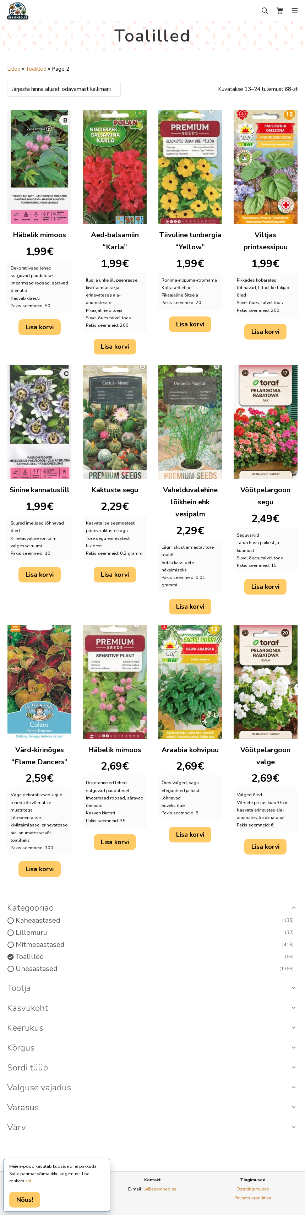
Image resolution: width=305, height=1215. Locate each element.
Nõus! (24, 1199)
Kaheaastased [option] (155, 920)
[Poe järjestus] (64, 89)
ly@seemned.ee (159, 1189)
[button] (152, 908)
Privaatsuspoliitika (252, 1198)
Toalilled (36, 68)
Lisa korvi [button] (40, 327)
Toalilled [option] (155, 957)
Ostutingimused (252, 1189)
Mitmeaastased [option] (155, 944)
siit (28, 1181)
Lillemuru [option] (155, 932)
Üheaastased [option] (155, 969)
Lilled (14, 68)
